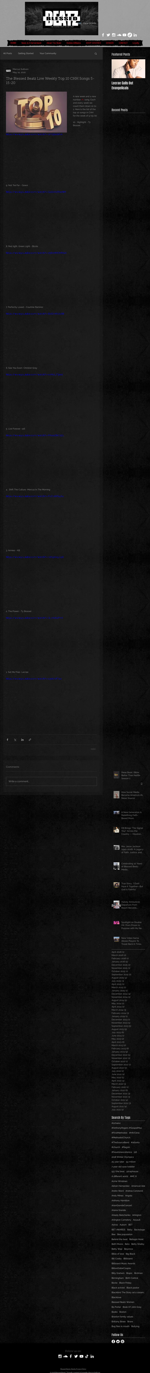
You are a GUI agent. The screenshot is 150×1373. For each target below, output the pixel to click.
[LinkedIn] (135, 35)
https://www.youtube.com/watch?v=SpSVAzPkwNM (36, 191)
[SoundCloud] (65, 1356)
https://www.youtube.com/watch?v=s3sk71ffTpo (34, 678)
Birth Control (132, 1278)
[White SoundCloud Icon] (119, 35)
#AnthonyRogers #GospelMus (127, 1128)
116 (135, 1152)
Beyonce (128, 1249)
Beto (127, 1244)
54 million (131, 1161)
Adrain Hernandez (120, 1186)
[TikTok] (130, 35)
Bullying (135, 1326)
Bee (113, 1234)
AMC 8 (133, 1176)
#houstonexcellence (122, 1152)
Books (115, 1312)
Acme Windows (119, 1181)
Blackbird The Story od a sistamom (128, 1292)
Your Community (48, 53)
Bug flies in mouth (120, 1326)
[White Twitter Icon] (108, 35)
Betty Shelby (137, 1244)
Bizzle (114, 1283)
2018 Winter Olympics (123, 1157)
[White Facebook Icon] (103, 35)
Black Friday (125, 1283)
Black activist (118, 1287)
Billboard (128, 1258)
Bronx (130, 1321)
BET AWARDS (118, 1229)
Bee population (124, 1234)
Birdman (138, 1273)
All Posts (7, 53)
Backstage (139, 1229)
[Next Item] (140, 68)
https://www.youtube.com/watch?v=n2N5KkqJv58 (35, 557)
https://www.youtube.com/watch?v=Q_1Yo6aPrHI (34, 617)
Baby (129, 1229)
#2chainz (116, 1123)
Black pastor (133, 1287)
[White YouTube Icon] (124, 35)
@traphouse (132, 1171)
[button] (95, 53)
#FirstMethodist (119, 1133)
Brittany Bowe (119, 1321)
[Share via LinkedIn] (22, 739)
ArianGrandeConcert (122, 1205)
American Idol (138, 1186)
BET (130, 1224)
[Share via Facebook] (7, 739)
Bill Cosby (117, 1258)
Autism (123, 1224)
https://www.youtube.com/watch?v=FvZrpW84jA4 (35, 496)
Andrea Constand (134, 1191)
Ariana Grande (119, 1210)
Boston (122, 1312)
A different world (120, 1176)
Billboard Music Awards (123, 1263)
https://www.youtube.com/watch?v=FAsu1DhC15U (35, 435)
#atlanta (135, 1142)
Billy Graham (118, 1273)
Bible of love (118, 1254)
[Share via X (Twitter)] (14, 739)
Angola (128, 1195)
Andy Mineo (117, 1195)
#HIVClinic (134, 1133)
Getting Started (26, 53)
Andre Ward (118, 1191)
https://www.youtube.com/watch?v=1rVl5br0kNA (34, 134)
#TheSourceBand (120, 1142)
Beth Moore (117, 1244)
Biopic (129, 1273)
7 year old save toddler (123, 1166)
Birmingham (118, 1278)
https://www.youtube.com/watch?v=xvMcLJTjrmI (34, 374)
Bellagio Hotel (136, 1239)
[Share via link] (29, 739)
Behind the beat (120, 1239)
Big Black (130, 1254)
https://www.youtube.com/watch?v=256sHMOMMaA (36, 252)
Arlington (136, 1215)
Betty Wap (117, 1249)
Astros (115, 1224)
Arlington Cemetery (121, 1220)
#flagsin (126, 1147)
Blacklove (116, 1297)
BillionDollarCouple (121, 1268)
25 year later (118, 1161)
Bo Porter (116, 1307)
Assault (136, 1220)
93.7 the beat (118, 1171)
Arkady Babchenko (121, 1215)
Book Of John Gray (132, 1307)
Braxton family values (122, 1316)
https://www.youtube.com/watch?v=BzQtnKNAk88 (35, 313)
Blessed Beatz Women (123, 1302)
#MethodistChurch (121, 1137)
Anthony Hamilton (120, 1200)
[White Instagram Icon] (113, 35)
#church (116, 1147)
